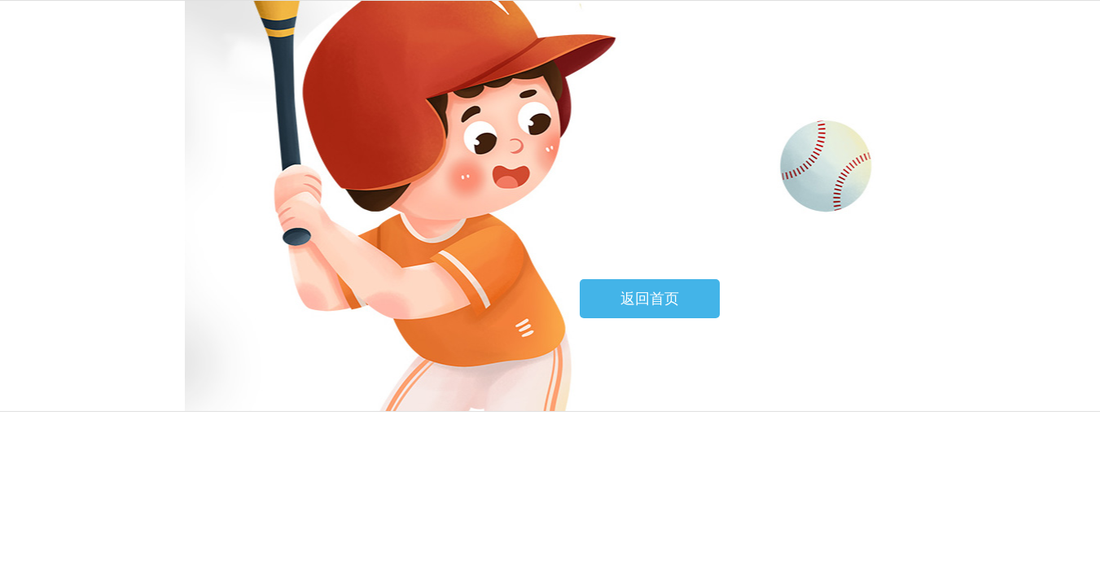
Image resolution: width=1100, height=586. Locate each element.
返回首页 (649, 299)
